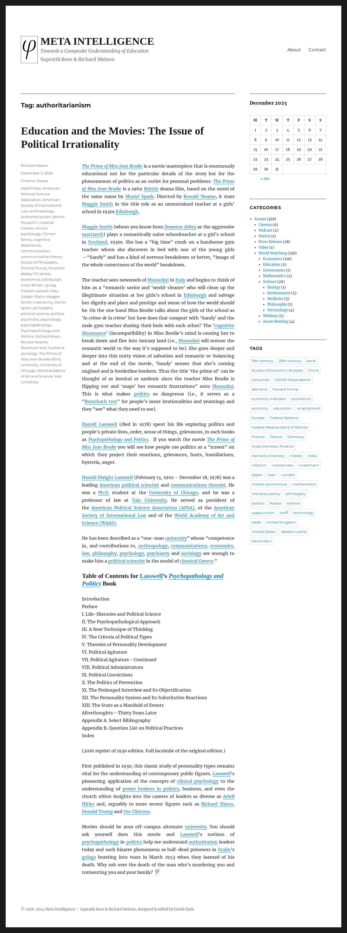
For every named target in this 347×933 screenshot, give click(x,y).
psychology (132, 553)
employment (308, 408)
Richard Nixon (217, 804)
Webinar (270, 316)
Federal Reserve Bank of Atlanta (280, 427)
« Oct (265, 179)
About (294, 49)
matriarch (92, 234)
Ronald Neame (200, 196)
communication (35, 251)
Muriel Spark (139, 196)
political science (35, 313)
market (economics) (269, 484)
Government (274, 270)
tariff (284, 512)
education (283, 408)
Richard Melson (34, 165)
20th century (290, 361)
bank (311, 361)
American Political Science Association (40, 194)
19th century (262, 361)
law (85, 553)
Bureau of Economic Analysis (277, 370)
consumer (260, 380)
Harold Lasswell (99, 424)
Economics (272, 259)
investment (308, 465)
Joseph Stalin (33, 296)
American (109, 485)
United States (263, 531)
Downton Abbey (180, 226)
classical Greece (196, 561)
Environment (278, 293)
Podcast (265, 230)
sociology (191, 553)
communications (189, 545)
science (293, 503)
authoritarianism (36, 217)
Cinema (28, 180)
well (194, 834)
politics (142, 394)
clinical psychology (198, 781)
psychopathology (100, 842)
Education (271, 264)
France (276, 436)
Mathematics (274, 276)
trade (256, 522)
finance (258, 436)
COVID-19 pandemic (293, 380)
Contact (317, 49)
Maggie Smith (97, 204)
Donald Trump (97, 811)
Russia (275, 503)
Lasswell (151, 576)
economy (260, 408)
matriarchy (43, 302)
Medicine (275, 298)
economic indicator (269, 399)
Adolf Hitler (31, 188)
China (313, 370)
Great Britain (32, 285)
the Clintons (136, 811)
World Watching (273, 253)
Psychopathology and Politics (118, 439)
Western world (293, 531)
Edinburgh (127, 211)
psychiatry (158, 553)
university (176, 538)
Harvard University (268, 455)
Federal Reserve (284, 418)
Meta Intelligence (97, 41)
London (288, 474)
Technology (277, 310)
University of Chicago (173, 492)
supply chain (263, 512)
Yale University (149, 500)
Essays (42, 180)
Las (184, 834)
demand (259, 389)
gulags (89, 857)
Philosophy (277, 304)
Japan (257, 474)
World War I (262, 541)
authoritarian (203, 842)
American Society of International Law (41, 205)
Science (269, 281)
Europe (258, 418)
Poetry (264, 236)
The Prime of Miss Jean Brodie (112, 166)
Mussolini (158, 280)
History (296, 455)
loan (272, 474)
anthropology (153, 545)
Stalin (224, 849)
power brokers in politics (151, 788)
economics (221, 545)
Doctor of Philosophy (39, 262)
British (151, 188)
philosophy (104, 553)
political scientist (140, 485)
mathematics (304, 484)
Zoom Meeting (275, 321)
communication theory (41, 256)
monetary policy (266, 493)
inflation (259, 465)
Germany (296, 436)
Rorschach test (101, 401)
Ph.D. (103, 492)
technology (303, 512)
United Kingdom (281, 522)
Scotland (97, 242)
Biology (273, 287)
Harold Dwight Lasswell (107, 477)
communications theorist (198, 485)
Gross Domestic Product (273, 446)
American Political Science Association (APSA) (142, 507)
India (312, 455)
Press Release (270, 241)
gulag (50, 285)
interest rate (282, 465)
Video (263, 247)
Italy (180, 280)
